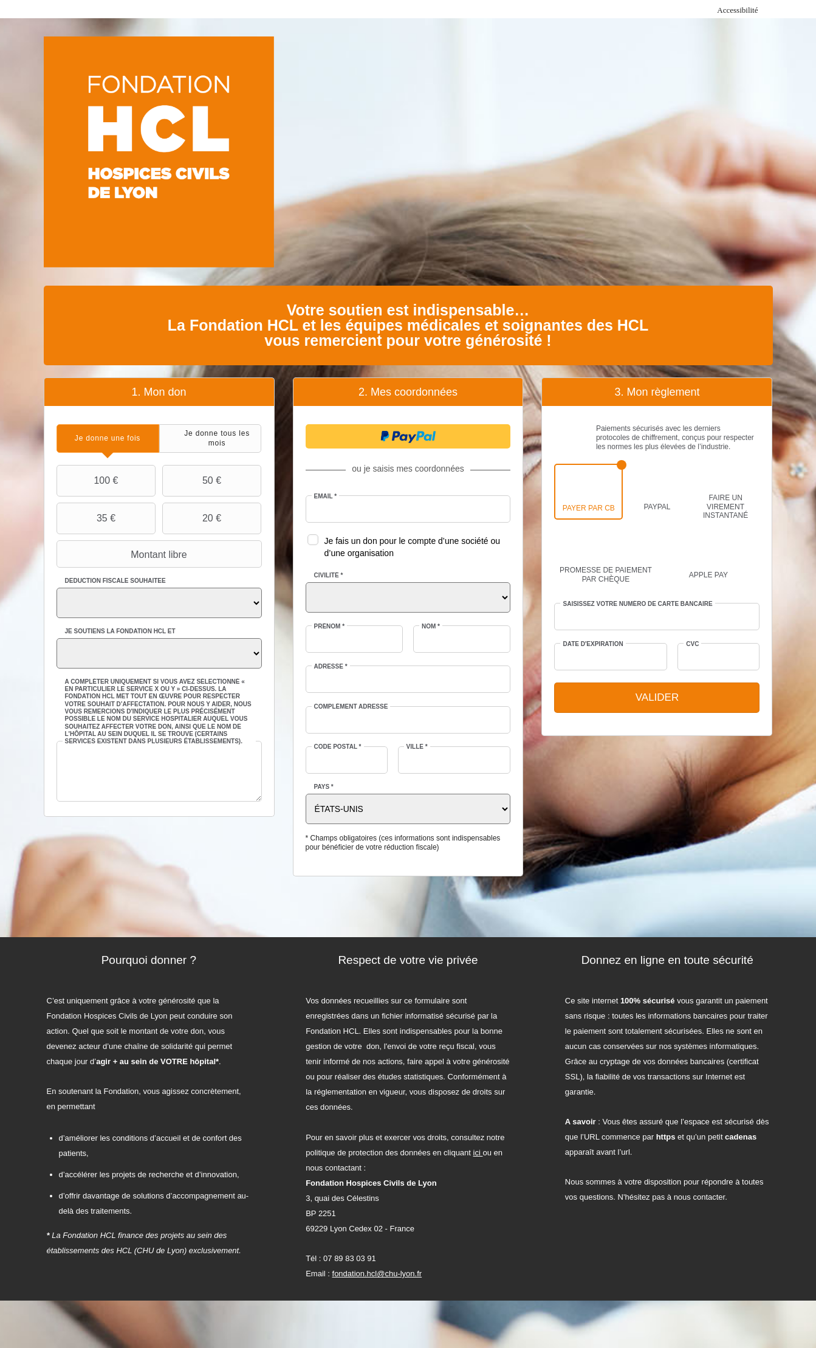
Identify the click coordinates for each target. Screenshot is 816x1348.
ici (478, 1152)
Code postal (338, 746)
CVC (692, 644)
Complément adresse (351, 706)
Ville (417, 746)
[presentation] (108, 438)
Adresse (331, 666)
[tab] (108, 438)
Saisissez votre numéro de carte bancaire (637, 603)
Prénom (329, 626)
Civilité (328, 575)
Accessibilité (737, 10)
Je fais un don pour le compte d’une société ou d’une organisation (412, 547)
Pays (324, 786)
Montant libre (123, 554)
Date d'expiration (593, 644)
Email (325, 496)
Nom (431, 626)
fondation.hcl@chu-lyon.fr (377, 1273)
